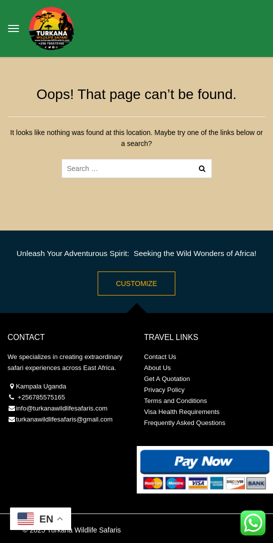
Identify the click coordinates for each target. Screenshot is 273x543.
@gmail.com (94, 419)
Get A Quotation (167, 378)
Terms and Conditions (175, 400)
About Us (157, 368)
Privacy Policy (164, 390)
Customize (136, 284)
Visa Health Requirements (182, 412)
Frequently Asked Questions (185, 422)
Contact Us (160, 356)
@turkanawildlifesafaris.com (67, 408)
